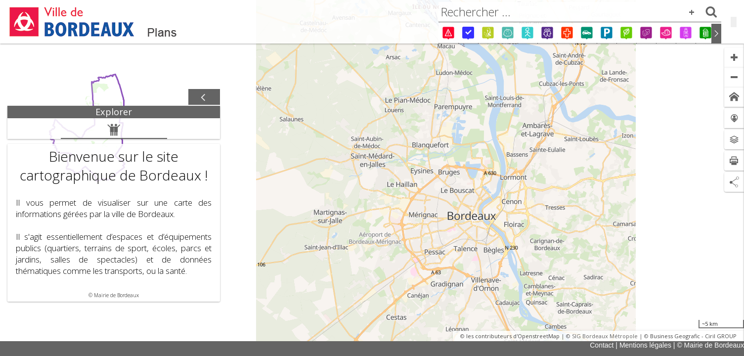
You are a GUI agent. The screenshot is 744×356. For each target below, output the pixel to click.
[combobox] (579, 12)
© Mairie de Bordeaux (710, 345)
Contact (601, 345)
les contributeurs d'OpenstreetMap (513, 336)
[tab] (113, 112)
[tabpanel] (113, 210)
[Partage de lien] (734, 182)
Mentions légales (645, 345)
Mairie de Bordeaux (116, 295)
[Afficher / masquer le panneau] (204, 97)
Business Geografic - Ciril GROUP (693, 336)
